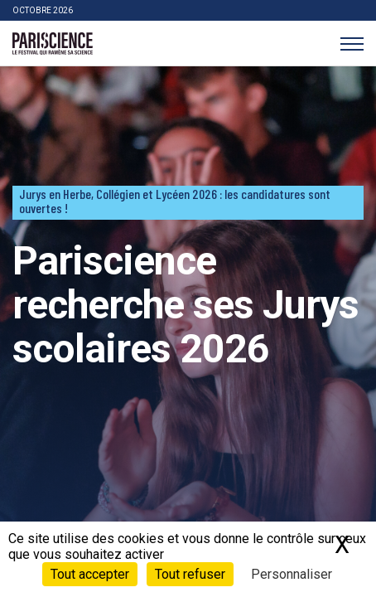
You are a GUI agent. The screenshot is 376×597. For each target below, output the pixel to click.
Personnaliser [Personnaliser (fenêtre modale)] (291, 574)
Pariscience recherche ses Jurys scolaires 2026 (185, 304)
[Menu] (351, 43)
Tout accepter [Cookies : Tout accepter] (90, 574)
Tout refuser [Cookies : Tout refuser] (190, 574)
